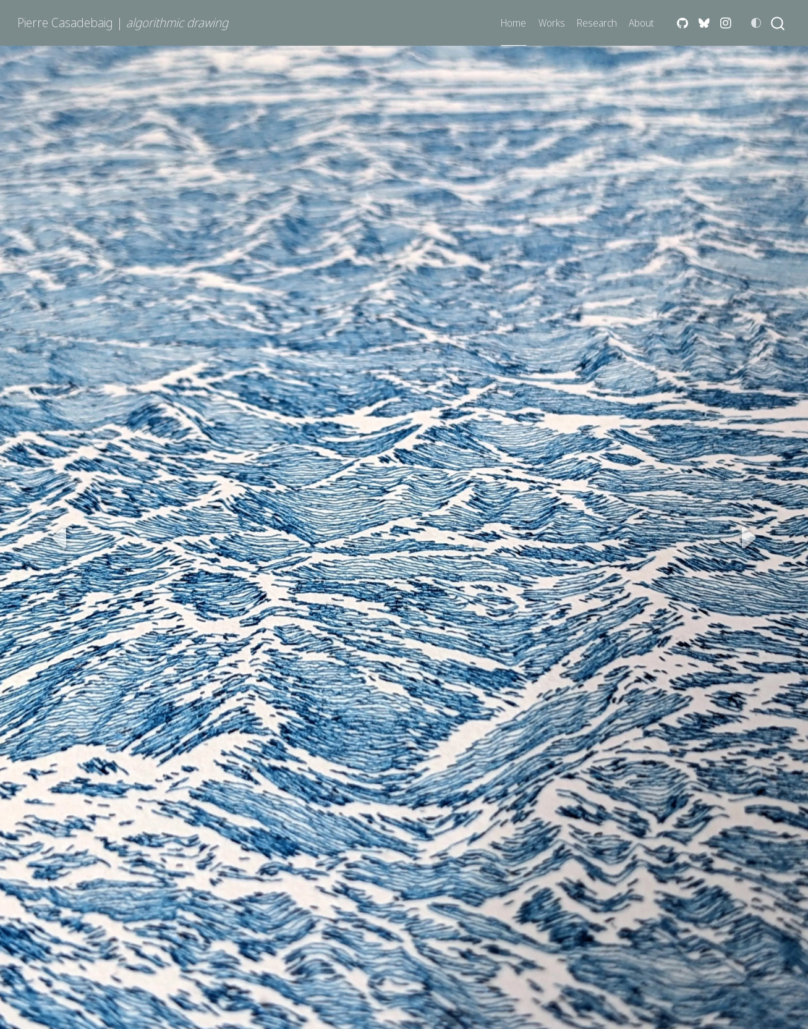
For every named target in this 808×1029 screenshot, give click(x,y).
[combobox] (778, 23)
